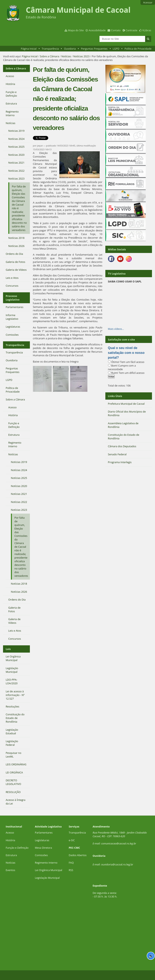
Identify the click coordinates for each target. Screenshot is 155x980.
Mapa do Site (76, 30)
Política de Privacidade (138, 48)
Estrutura (11, 855)
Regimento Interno (46, 862)
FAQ (71, 862)
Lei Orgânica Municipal (48, 870)
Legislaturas (42, 840)
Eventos (10, 870)
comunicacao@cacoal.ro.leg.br (118, 843)
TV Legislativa (117, 273)
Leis (8, 649)
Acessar (147, 2)
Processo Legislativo (13, 297)
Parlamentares (43, 832)
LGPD (116, 48)
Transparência (50, 48)
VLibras (146, 30)
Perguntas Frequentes (94, 48)
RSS (71, 870)
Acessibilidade (97, 30)
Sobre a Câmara (49, 56)
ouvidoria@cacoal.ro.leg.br (117, 864)
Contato (116, 30)
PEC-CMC (74, 847)
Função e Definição (17, 847)
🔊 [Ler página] (151, 956)
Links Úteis (115, 396)
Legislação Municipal (47, 878)
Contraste (131, 30)
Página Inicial (29, 48)
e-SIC (72, 840)
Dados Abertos (78, 855)
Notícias (66, 56)
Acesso (10, 832)
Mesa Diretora (43, 847)
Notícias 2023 (81, 56)
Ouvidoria (70, 48)
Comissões (41, 855)
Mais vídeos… (116, 329)
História (10, 840)
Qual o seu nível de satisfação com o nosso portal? (126, 352)
